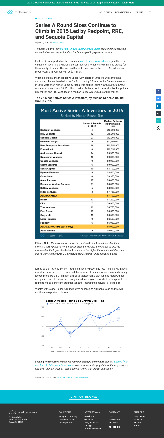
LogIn (150, 12)
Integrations (123, 12)
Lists (111, 416)
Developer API (65, 422)
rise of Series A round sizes (95, 61)
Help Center (139, 416)
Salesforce (89, 416)
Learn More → (129, 2)
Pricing (139, 12)
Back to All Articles (44, 18)
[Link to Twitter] (111, 427)
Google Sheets (91, 422)
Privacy (137, 422)
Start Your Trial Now (84, 396)
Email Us (138, 419)
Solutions (105, 12)
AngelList (85, 377)
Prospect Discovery (68, 416)
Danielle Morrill (58, 43)
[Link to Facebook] (118, 427)
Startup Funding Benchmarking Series (80, 48)
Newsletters (114, 419)
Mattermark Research (64, 377)
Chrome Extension (92, 428)
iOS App (88, 425)
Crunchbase (77, 377)
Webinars (113, 422)
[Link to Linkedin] (115, 427)
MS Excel (88, 419)
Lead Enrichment (67, 419)
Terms (137, 425)
